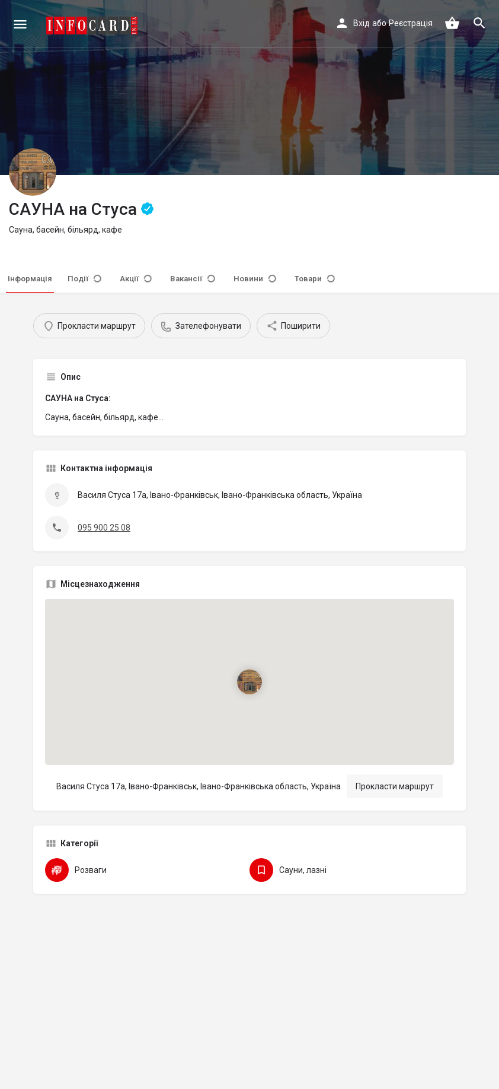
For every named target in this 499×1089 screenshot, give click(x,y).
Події (84, 278)
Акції (136, 278)
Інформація (30, 278)
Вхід (361, 23)
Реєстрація (411, 23)
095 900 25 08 (104, 527)
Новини (254, 278)
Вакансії (192, 278)
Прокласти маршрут (395, 786)
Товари (315, 278)
